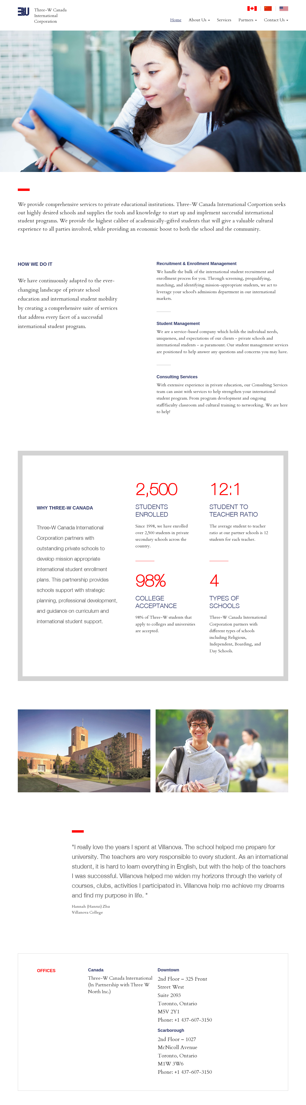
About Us (199, 20)
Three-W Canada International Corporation (50, 15)
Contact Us (276, 20)
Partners (247, 20)
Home (175, 20)
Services (224, 20)
